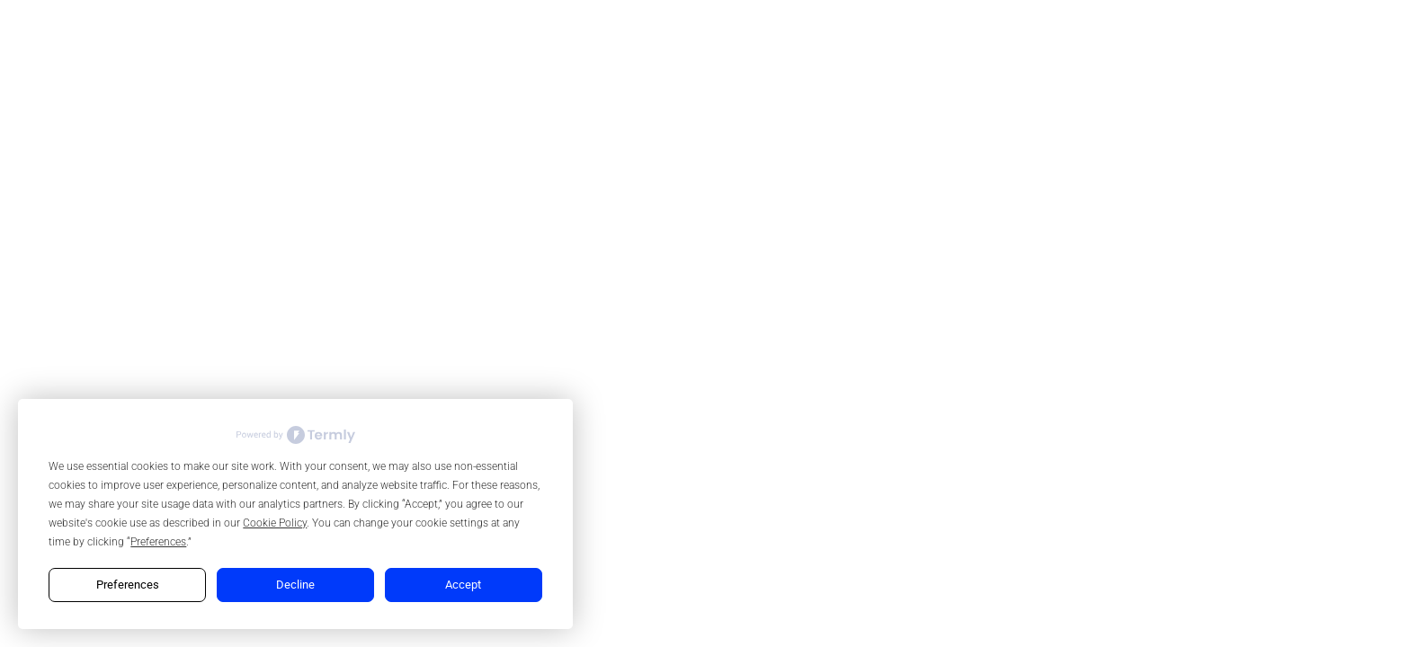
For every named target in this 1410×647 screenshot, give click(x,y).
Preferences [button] (158, 542)
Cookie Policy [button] (275, 523)
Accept (463, 584)
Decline (295, 584)
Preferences (127, 584)
